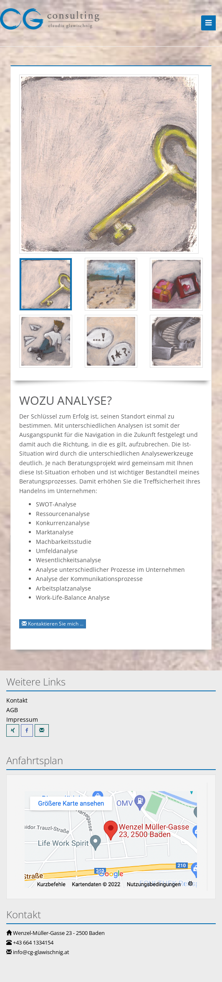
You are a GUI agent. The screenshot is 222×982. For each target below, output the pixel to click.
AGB (12, 710)
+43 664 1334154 (33, 942)
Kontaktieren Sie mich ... (52, 623)
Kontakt (17, 700)
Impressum (22, 719)
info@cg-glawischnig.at (41, 952)
